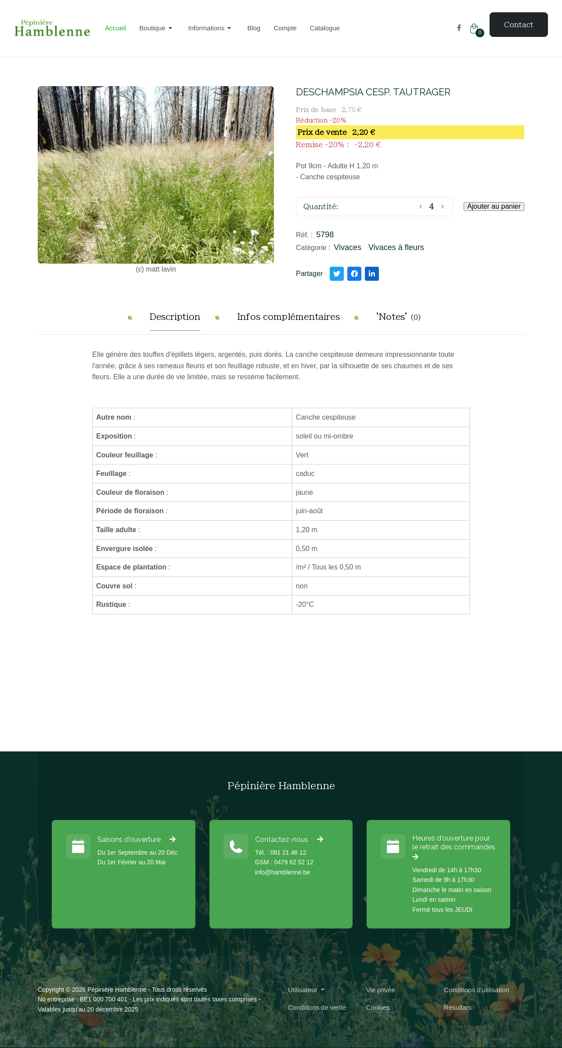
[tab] (175, 320)
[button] (157, 28)
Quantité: (321, 206)
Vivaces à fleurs (396, 247)
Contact (518, 24)
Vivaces (347, 247)
